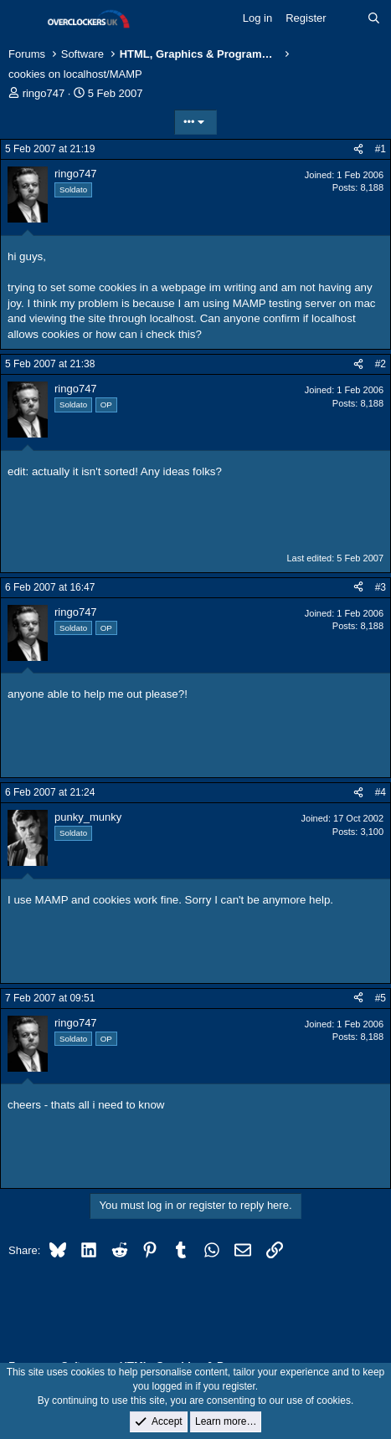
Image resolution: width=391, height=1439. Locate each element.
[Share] (358, 149)
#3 (380, 587)
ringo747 (44, 93)
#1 (380, 149)
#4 (380, 792)
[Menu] (23, 19)
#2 (380, 364)
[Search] (374, 18)
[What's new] (347, 18)
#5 (380, 998)
